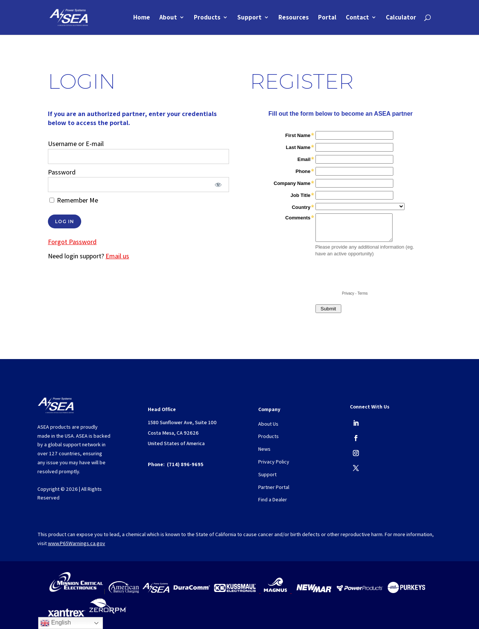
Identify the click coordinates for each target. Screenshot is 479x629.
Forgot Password (72, 241)
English (55, 623)
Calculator (401, 18)
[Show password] (218, 184)
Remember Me (73, 200)
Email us (117, 256)
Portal (327, 18)
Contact (357, 18)
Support (249, 18)
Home (141, 18)
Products (207, 18)
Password (62, 172)
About (168, 18)
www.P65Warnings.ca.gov (76, 543)
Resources (293, 18)
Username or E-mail (76, 143)
